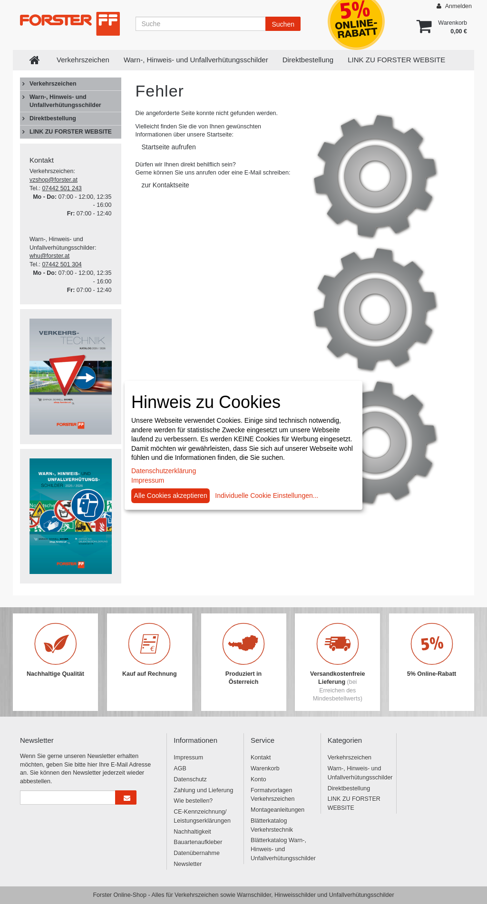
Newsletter (188, 864)
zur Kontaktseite (165, 185)
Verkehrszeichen (83, 60)
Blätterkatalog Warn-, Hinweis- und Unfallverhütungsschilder (282, 849)
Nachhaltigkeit (192, 831)
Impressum (188, 757)
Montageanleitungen (277, 810)
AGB (180, 768)
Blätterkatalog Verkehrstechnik (272, 825)
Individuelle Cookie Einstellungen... (266, 495)
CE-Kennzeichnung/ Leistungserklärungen (202, 816)
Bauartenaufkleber (198, 842)
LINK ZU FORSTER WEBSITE (396, 60)
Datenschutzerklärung (163, 471)
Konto (258, 779)
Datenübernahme (197, 853)
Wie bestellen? (193, 800)
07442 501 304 (61, 264)
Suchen (283, 24)
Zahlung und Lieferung (203, 790)
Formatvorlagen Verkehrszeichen (272, 795)
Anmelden (454, 6)
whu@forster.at (49, 256)
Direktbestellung (308, 60)
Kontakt (261, 757)
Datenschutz (190, 779)
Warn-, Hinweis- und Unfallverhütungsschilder (196, 60)
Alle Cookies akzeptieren (170, 495)
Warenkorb (265, 768)
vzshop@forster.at (53, 179)
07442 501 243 (61, 188)
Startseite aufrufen (169, 147)
